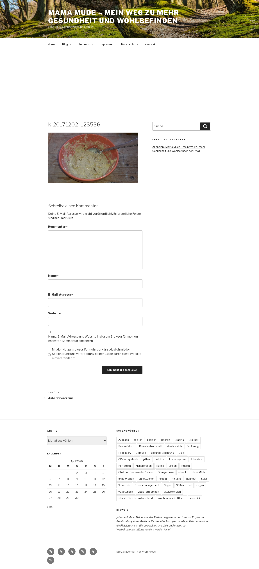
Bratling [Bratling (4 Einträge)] (179, 439)
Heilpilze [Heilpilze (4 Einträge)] (159, 459)
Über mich (86, 44)
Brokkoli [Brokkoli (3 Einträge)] (194, 439)
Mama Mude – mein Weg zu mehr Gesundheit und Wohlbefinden (113, 17)
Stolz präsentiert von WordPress (136, 551)
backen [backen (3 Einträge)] (138, 439)
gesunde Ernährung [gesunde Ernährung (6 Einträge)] (162, 452)
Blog (67, 44)
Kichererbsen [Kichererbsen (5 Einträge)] (143, 465)
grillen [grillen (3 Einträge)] (146, 459)
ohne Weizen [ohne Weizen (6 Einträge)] (126, 478)
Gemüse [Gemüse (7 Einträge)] (141, 452)
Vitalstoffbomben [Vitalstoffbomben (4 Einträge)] (148, 491)
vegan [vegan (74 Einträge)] (200, 485)
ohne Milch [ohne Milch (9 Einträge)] (198, 472)
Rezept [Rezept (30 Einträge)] (162, 478)
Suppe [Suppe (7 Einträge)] (168, 485)
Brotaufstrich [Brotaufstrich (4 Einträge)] (126, 446)
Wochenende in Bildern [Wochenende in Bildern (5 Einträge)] (171, 498)
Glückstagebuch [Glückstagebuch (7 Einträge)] (128, 459)
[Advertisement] (129, 78)
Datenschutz (129, 44)
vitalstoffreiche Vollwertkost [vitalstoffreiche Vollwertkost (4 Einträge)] (135, 498)
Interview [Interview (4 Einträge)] (197, 459)
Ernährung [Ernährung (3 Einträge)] (193, 446)
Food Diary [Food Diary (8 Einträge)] (124, 452)
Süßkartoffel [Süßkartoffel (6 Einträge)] (184, 485)
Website (54, 313)
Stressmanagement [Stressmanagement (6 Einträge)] (147, 485)
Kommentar (58, 226)
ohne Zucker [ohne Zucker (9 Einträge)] (146, 478)
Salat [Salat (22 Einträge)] (204, 478)
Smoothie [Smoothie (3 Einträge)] (124, 485)
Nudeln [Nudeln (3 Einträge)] (185, 465)
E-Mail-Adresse (61, 294)
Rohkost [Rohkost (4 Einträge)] (191, 478)
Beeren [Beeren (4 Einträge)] (165, 439)
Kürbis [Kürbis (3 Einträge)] (160, 465)
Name (53, 275)
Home (51, 44)
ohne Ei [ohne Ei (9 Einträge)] (182, 472)
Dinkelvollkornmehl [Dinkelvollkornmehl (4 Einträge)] (150, 446)
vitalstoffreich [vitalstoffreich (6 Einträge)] (172, 491)
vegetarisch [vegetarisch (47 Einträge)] (125, 491)
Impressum (107, 44)
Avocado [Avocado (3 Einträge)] (123, 439)
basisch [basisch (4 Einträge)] (151, 439)
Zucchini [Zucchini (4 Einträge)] (195, 498)
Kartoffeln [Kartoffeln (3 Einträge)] (124, 465)
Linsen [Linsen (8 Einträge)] (173, 465)
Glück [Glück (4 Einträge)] (182, 452)
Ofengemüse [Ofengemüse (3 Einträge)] (166, 472)
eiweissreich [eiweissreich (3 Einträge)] (174, 446)
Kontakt (150, 44)
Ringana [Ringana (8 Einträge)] (176, 478)
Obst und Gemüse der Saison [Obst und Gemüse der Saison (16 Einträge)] (135, 472)
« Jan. (50, 506)
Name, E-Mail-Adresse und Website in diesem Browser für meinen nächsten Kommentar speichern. (93, 339)
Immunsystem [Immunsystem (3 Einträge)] (178, 459)
